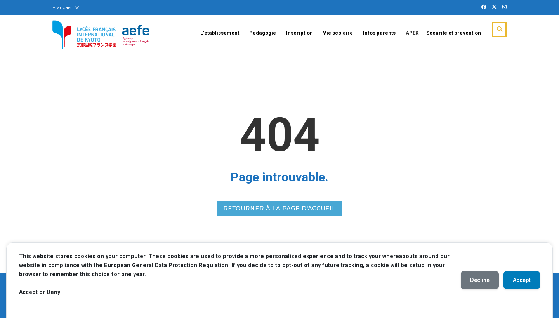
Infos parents (379, 33)
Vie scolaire (338, 33)
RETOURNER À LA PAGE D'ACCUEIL (279, 208)
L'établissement (219, 33)
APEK (412, 33)
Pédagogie (262, 33)
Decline (480, 280)
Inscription (299, 33)
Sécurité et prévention (453, 33)
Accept (522, 280)
